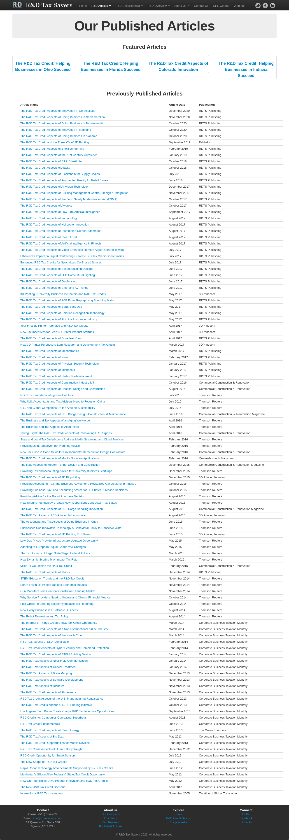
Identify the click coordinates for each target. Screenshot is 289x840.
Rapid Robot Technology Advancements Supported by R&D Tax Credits (66, 768)
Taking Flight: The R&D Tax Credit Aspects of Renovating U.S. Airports (66, 433)
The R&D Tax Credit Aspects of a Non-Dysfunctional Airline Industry (64, 629)
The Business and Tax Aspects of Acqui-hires (49, 426)
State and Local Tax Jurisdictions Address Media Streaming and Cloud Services (72, 439)
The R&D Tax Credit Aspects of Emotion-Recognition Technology (62, 313)
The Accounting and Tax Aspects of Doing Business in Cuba (59, 521)
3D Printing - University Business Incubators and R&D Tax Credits (63, 294)
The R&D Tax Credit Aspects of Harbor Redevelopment (56, 376)
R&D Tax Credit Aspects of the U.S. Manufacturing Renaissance (61, 698)
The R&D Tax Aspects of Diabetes (42, 686)
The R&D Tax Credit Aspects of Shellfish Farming (52, 148)
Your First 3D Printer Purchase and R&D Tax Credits (54, 325)
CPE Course (221, 5)
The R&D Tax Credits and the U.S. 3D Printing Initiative (56, 705)
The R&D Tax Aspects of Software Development (51, 679)
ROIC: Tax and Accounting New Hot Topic (47, 395)
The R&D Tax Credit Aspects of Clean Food (48, 237)
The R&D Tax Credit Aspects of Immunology (48, 218)
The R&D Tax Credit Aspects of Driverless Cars (51, 338)
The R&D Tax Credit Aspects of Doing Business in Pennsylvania (61, 123)
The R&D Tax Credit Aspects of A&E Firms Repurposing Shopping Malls (67, 300)
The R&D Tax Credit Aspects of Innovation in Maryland (55, 129)
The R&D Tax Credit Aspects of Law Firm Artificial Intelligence (60, 212)
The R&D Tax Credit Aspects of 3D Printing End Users (55, 534)
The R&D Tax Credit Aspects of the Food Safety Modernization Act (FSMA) (68, 199)
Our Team (110, 818)
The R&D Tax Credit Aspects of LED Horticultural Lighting (57, 275)
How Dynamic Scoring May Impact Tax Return (50, 559)
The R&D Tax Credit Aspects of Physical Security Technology (60, 363)
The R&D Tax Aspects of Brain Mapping (46, 673)
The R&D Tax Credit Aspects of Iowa (44, 357)
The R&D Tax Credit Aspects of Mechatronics (49, 351)
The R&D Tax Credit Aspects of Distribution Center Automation (60, 231)
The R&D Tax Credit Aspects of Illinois (45, 572)
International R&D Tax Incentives (41, 793)
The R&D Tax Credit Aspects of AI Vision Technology (54, 186)
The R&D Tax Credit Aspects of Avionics (46, 205)
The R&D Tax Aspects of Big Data (42, 736)
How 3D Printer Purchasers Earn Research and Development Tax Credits (68, 344)
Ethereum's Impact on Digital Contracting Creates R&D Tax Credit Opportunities (72, 256)
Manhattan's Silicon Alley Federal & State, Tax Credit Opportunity (62, 774)
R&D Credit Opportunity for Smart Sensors (48, 755)
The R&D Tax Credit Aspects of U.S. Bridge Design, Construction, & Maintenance (73, 414)
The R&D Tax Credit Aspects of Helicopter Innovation (54, 224)
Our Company (111, 814)
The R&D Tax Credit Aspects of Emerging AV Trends (54, 287)
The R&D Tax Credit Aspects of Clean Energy (49, 730)
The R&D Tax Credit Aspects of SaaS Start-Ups (51, 306)
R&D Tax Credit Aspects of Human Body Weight (51, 749)
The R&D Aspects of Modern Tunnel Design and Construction (60, 464)
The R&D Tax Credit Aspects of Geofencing (48, 281)
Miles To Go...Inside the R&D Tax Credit (46, 566)
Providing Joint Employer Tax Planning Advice (50, 445)
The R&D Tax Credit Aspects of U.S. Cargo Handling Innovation (61, 509)
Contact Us (201, 5)
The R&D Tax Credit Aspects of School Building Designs (56, 268)
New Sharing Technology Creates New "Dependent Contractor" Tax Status (68, 502)
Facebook (246, 818)
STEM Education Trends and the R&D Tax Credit (52, 578)
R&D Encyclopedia (129, 5)
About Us (181, 5)
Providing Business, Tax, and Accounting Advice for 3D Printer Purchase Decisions (74, 490)
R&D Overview (158, 5)
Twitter (246, 814)
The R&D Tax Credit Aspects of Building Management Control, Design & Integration (74, 193)
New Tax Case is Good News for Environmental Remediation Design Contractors (72, 452)
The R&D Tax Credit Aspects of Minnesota (47, 370)
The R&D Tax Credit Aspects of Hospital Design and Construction (62, 389)
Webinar (239, 5)
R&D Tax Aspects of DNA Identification (45, 641)
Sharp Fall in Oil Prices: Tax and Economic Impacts (53, 584)
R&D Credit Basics (178, 818)
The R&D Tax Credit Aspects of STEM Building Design (55, 654)
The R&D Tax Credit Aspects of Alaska (45, 167)
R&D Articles (101, 5)
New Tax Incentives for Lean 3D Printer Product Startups (57, 332)
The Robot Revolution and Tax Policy (44, 616)
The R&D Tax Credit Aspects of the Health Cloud (51, 635)
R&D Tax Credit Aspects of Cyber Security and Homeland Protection (64, 648)
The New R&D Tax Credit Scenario (42, 787)
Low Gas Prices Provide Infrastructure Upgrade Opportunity (59, 540)
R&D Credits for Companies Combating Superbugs (53, 717)
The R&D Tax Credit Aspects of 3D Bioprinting (50, 477)
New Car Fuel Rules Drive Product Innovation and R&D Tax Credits (64, 780)
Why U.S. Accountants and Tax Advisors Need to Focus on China (62, 401)
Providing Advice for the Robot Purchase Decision (52, 496)
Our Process (111, 822)
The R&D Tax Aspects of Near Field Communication (54, 660)
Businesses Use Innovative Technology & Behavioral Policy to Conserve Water (71, 528)
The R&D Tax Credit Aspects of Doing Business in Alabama (58, 136)
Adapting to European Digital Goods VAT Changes (53, 547)
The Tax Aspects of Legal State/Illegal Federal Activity (55, 553)
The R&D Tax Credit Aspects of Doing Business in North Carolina (62, 117)
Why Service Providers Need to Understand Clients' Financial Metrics (65, 597)
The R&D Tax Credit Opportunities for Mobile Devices (55, 743)
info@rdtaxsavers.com (48, 818)
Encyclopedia (178, 822)
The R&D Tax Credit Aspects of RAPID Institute (51, 161)
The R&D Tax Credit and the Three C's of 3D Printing (54, 142)
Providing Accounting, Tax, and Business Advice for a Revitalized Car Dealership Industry (78, 483)
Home (83, 5)
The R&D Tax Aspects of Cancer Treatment (48, 667)
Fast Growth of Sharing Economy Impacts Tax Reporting (56, 603)
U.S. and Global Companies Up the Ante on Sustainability (57, 408)
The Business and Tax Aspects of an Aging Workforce (55, 420)
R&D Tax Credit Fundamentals (40, 724)
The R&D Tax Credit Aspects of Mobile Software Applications (59, 458)
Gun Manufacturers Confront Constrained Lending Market (57, 591)
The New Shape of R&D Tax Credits (43, 761)
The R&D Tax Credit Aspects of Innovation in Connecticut (57, 110)
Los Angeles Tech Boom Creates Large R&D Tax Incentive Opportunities (67, 711)
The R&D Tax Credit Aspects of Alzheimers (48, 692)
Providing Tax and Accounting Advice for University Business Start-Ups (66, 471)
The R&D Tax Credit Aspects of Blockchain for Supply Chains (60, 174)
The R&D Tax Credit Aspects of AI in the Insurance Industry (58, 319)
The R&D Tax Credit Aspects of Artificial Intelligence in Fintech (60, 243)
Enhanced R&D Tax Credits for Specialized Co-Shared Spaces (61, 262)
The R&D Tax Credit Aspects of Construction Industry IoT (57, 382)
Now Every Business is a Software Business (49, 610)
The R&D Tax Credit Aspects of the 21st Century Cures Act (58, 155)
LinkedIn (246, 822)
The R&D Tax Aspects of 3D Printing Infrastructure (53, 515)
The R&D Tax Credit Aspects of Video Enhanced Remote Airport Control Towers (72, 249)
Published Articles (110, 826)
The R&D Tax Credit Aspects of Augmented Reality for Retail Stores (64, 180)
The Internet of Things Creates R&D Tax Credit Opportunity (58, 622)
